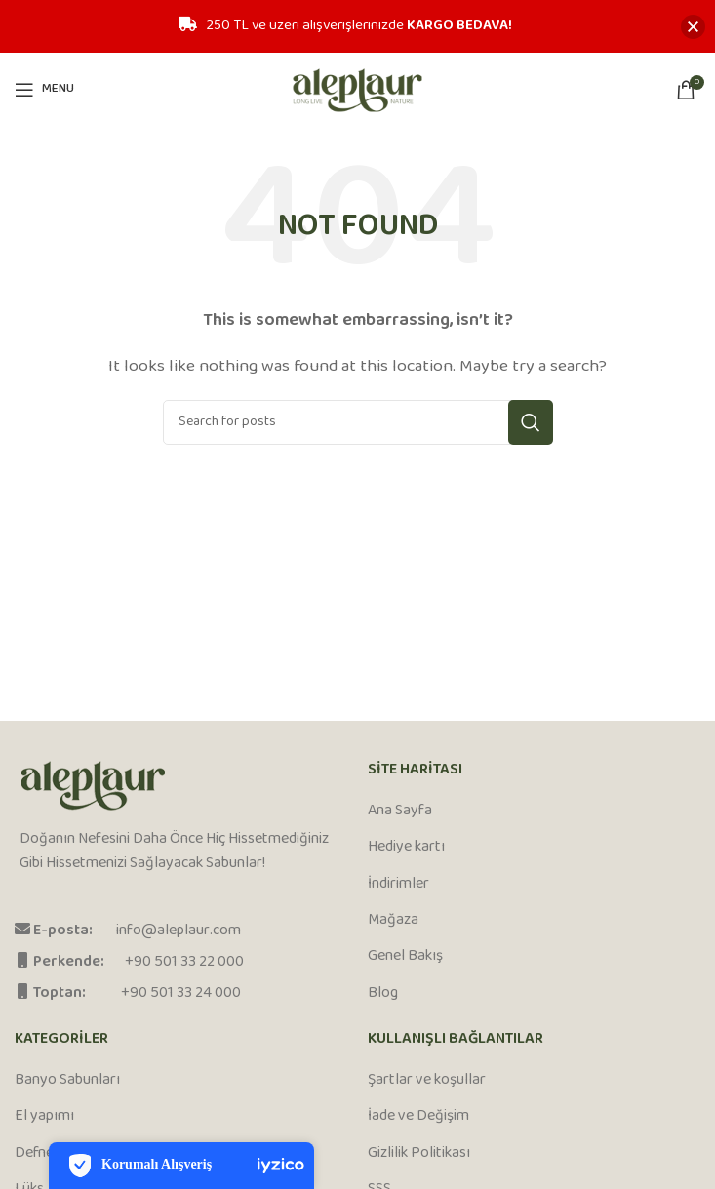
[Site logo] (357, 89)
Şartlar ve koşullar (427, 1080)
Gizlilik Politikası (419, 1154)
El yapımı (44, 1117)
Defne (34, 1154)
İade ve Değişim (418, 1117)
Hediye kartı (406, 847)
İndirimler (398, 884)
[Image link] (93, 786)
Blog (383, 994)
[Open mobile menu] (44, 89)
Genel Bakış (405, 957)
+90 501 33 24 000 (181, 993)
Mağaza (393, 920)
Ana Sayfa (400, 811)
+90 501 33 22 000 (184, 962)
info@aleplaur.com (178, 931)
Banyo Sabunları (67, 1080)
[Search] (358, 422)
